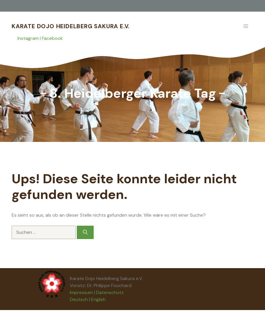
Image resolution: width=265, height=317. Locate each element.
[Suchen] (85, 232)
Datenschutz (110, 292)
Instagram (28, 38)
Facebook (52, 38)
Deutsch (79, 299)
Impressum (81, 292)
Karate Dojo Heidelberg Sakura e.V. (71, 26)
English (98, 299)
